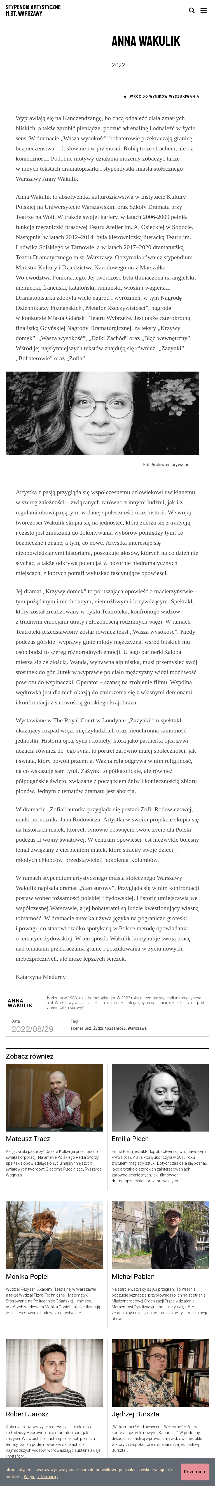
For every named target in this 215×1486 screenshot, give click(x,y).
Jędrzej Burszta (135, 1423)
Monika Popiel (27, 1286)
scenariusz (81, 1037)
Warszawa (137, 1037)
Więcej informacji (40, 1476)
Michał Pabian (133, 1286)
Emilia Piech (130, 1148)
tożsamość (115, 1037)
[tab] (192, 10)
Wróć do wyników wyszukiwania (164, 97)
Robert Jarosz (27, 1423)
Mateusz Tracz (28, 1148)
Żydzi (98, 1037)
